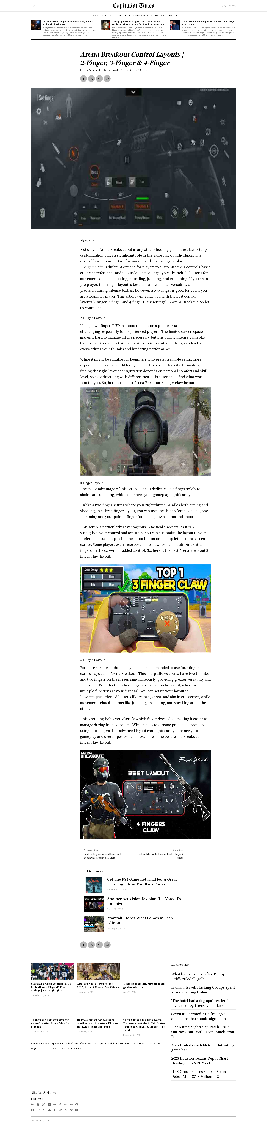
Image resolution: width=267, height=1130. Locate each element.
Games (83, 70)
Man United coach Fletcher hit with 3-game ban (203, 1047)
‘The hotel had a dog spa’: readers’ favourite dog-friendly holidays (199, 1003)
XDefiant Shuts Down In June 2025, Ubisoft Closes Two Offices (98, 985)
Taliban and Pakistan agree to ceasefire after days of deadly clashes (50, 1023)
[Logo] (133, 6)
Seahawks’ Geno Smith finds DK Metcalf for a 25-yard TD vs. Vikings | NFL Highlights (51, 987)
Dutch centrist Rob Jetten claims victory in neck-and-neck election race (68, 22)
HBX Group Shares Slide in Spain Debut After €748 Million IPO (198, 1074)
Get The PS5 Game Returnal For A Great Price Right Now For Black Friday (142, 881)
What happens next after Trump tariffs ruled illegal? (198, 976)
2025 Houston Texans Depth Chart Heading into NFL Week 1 (199, 1061)
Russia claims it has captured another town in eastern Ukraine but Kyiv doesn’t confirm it (97, 1023)
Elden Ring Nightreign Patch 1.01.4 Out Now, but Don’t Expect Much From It (203, 1031)
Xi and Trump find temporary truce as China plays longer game (208, 22)
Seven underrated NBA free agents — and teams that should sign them (202, 1016)
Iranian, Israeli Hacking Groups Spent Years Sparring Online (203, 989)
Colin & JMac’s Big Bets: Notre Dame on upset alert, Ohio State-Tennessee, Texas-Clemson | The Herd (144, 1025)
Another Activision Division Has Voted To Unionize (144, 901)
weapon (95, 696)
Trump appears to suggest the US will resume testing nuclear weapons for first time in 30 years (138, 22)
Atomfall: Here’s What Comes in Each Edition (140, 920)
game (92, 266)
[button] (34, 6)
